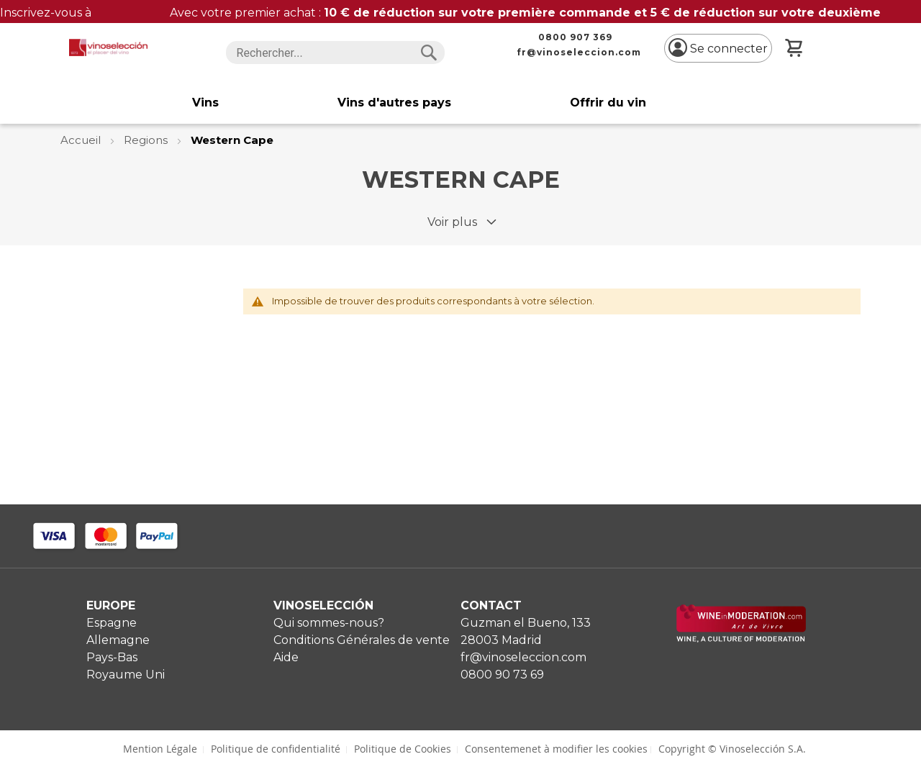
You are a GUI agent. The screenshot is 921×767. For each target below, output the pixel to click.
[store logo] (108, 47)
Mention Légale (160, 748)
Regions (147, 140)
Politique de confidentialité (275, 748)
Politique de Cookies (402, 748)
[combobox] (335, 52)
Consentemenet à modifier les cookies (556, 748)
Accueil (82, 140)
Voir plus (452, 222)
